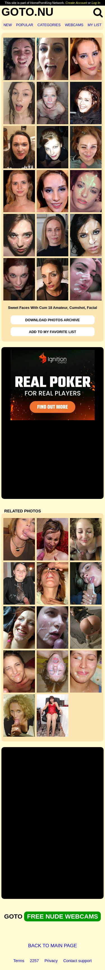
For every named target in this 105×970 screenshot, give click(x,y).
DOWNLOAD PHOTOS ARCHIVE (52, 320)
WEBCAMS (74, 25)
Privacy (51, 960)
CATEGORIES (49, 25)
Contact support (77, 960)
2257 (34, 960)
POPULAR (24, 25)
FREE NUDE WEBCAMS (62, 916)
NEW (8, 25)
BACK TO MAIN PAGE (52, 945)
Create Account (76, 2)
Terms (18, 960)
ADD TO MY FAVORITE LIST (52, 332)
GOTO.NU (27, 12)
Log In (96, 2)
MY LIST (95, 25)
